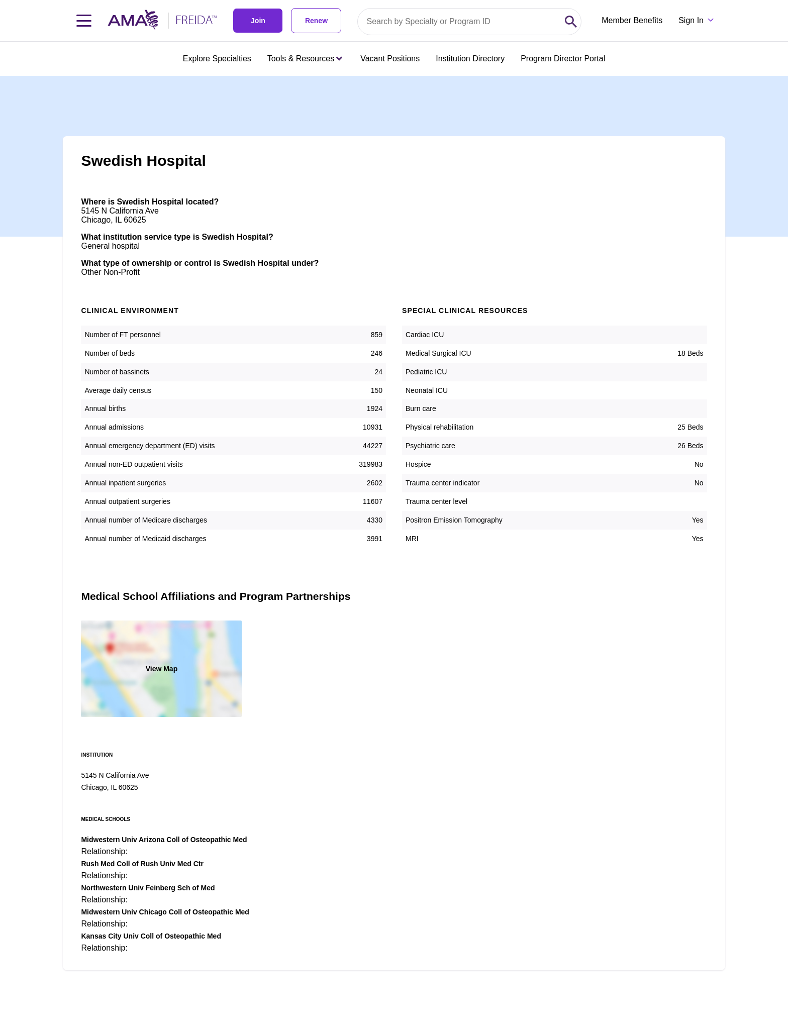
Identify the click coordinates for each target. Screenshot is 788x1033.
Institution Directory (470, 58)
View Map (162, 669)
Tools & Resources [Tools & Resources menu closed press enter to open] (304, 58)
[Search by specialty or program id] (459, 22)
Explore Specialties (217, 58)
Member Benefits (632, 20)
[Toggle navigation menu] (83, 21)
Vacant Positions (390, 58)
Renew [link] (316, 21)
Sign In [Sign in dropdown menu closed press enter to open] (691, 20)
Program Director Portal (563, 58)
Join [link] (258, 21)
